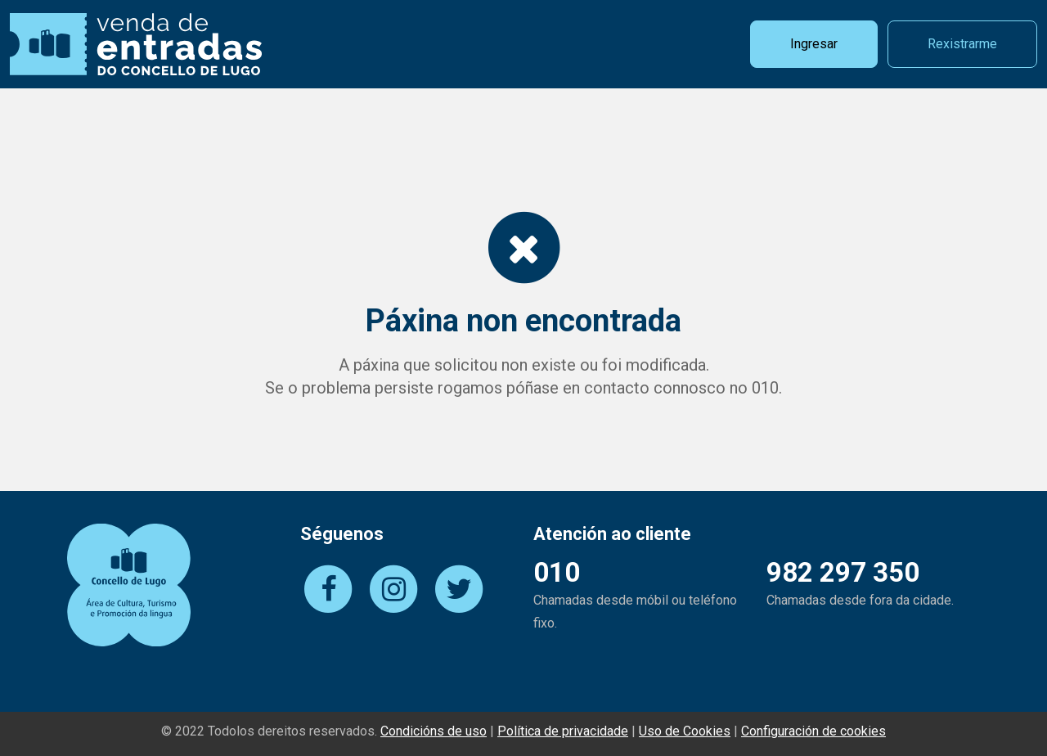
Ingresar (814, 44)
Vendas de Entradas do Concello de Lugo (136, 44)
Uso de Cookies (684, 731)
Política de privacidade (562, 731)
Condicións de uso (433, 731)
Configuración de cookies (813, 731)
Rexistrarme (962, 44)
